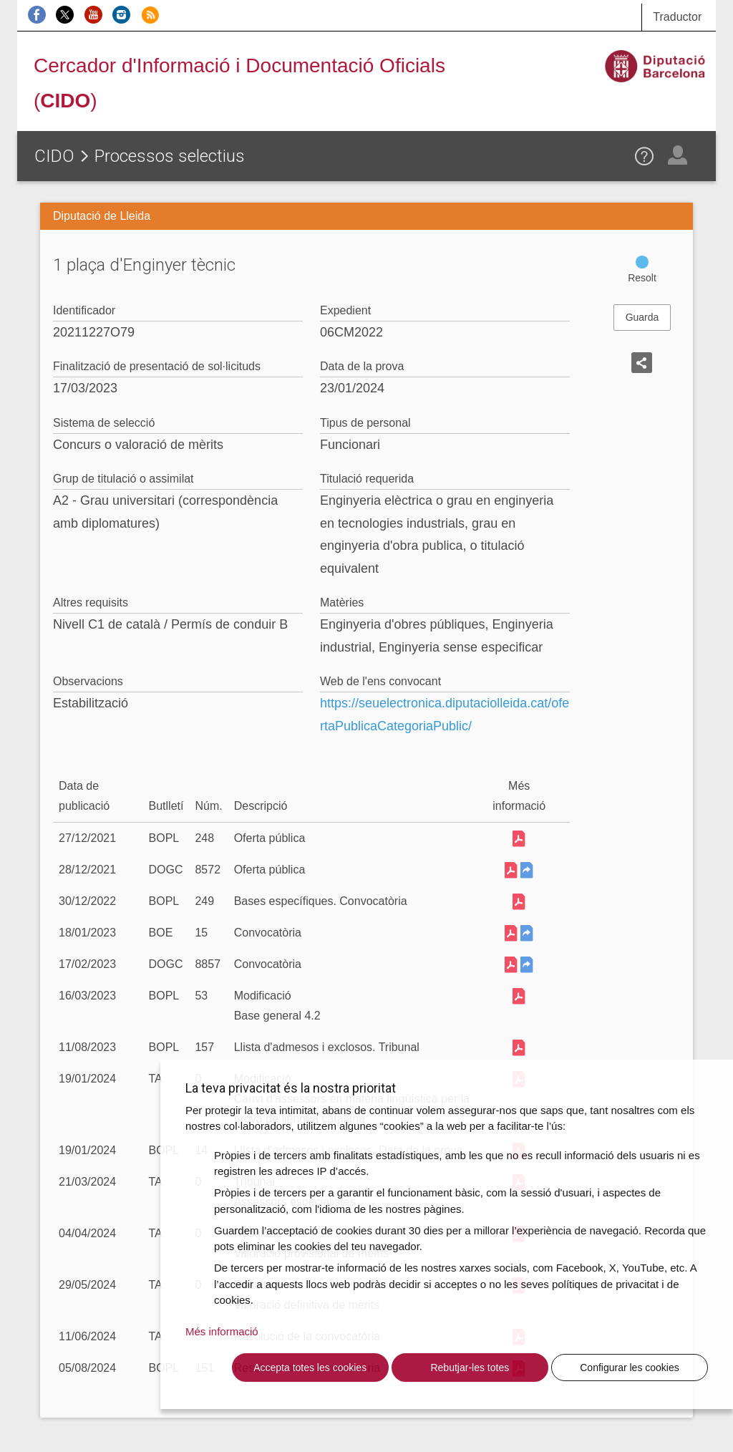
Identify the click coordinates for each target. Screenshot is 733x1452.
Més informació (221, 1331)
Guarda (642, 317)
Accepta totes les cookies (309, 1367)
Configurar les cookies (629, 1367)
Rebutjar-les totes (469, 1367)
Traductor (677, 17)
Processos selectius (169, 156)
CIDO (54, 156)
